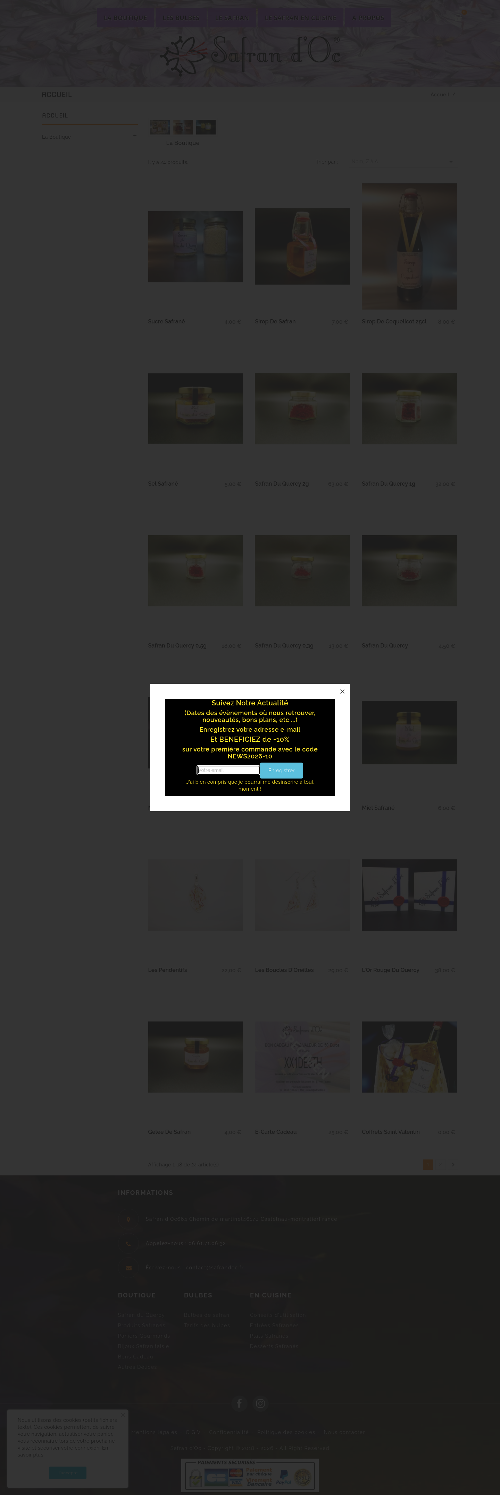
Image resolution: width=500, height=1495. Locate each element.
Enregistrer (281, 770)
